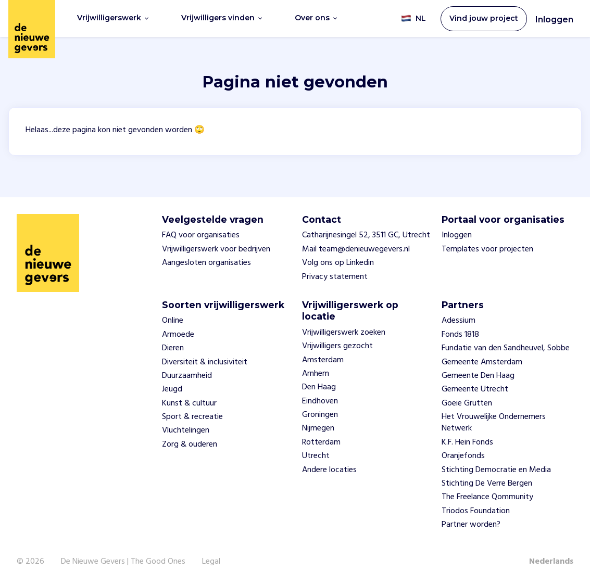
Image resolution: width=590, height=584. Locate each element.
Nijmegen (318, 428)
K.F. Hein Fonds (467, 442)
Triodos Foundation (476, 511)
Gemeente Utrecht (475, 389)
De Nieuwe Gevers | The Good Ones (123, 561)
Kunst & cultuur (189, 403)
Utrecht (316, 456)
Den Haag (319, 387)
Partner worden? (471, 524)
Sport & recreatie (192, 417)
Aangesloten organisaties (206, 263)
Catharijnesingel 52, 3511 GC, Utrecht (366, 235)
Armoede (178, 334)
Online (172, 320)
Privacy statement (335, 277)
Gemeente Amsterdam (482, 362)
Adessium (458, 320)
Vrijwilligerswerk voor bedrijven (216, 249)
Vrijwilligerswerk (112, 18)
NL (413, 18)
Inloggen (554, 19)
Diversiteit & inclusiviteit (204, 362)
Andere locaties (329, 470)
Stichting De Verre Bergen (487, 483)
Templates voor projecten (487, 249)
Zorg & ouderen (189, 444)
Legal (211, 561)
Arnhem (315, 373)
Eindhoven (320, 401)
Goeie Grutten (467, 403)
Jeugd (172, 389)
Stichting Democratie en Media (496, 470)
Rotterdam (321, 442)
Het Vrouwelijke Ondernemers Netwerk (494, 422)
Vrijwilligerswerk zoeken (343, 332)
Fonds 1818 (460, 334)
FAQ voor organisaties (201, 235)
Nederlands (551, 561)
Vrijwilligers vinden (221, 18)
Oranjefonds (463, 456)
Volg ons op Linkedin (338, 263)
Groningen (320, 415)
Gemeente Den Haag (478, 376)
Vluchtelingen (185, 430)
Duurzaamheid (187, 376)
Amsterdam (323, 360)
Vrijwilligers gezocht (337, 346)
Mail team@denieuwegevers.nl (356, 249)
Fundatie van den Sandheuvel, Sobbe (506, 348)
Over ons (316, 18)
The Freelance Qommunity (487, 497)
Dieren (173, 348)
